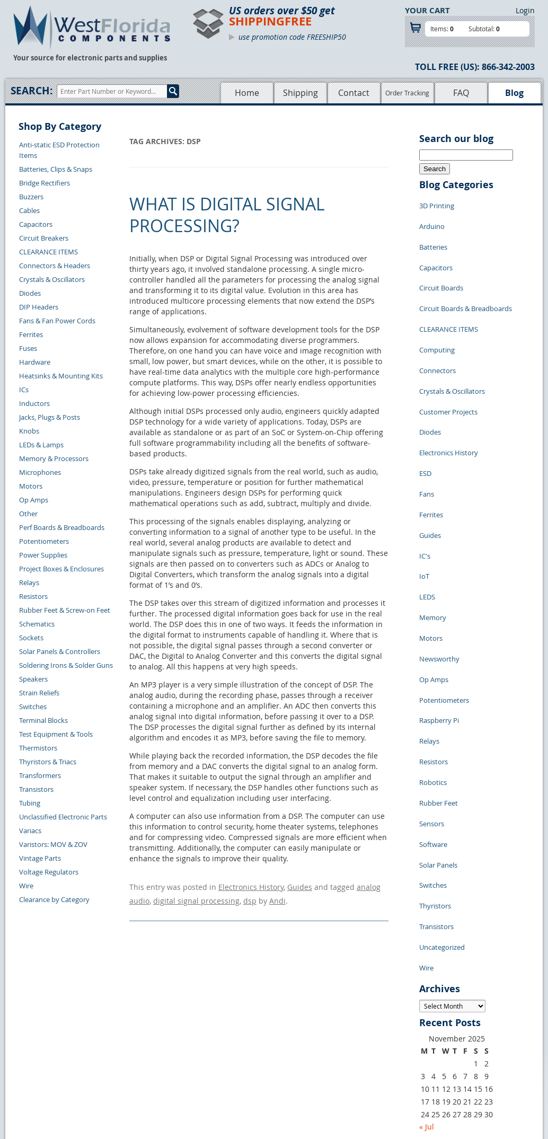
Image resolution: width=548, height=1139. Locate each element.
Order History (129, 1048)
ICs (24, 389)
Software (433, 696)
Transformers (40, 775)
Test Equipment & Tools (56, 734)
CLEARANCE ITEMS (48, 252)
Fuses (28, 348)
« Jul (426, 948)
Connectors (437, 330)
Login (525, 10)
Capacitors (35, 224)
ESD (425, 410)
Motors (30, 486)
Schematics (37, 624)
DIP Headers (38, 307)
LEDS (427, 505)
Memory (432, 521)
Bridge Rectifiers (44, 183)
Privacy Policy (295, 1023)
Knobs (29, 431)
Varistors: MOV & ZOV (53, 844)
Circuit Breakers (43, 238)
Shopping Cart (228, 1023)
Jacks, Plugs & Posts (49, 417)
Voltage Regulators (48, 872)
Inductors (34, 403)
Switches (33, 706)
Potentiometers (44, 541)
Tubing (29, 803)
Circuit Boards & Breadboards (465, 283)
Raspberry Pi (439, 601)
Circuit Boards (441, 267)
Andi (277, 896)
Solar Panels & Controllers (59, 651)
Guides (299, 885)
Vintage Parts (40, 858)
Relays (29, 582)
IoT (424, 490)
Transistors (36, 789)
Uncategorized (442, 776)
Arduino (432, 219)
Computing (437, 315)
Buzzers (31, 196)
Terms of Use (294, 1035)
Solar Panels (438, 712)
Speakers (33, 679)
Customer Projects (448, 362)
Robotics (433, 649)
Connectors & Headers (54, 265)
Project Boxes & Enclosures (61, 568)
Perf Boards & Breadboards (61, 527)
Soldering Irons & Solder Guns (66, 665)
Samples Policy (297, 1011)
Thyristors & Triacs (47, 761)
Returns (119, 1023)
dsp (250, 896)
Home (247, 93)
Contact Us (124, 1011)
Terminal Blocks (43, 720)
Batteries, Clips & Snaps (55, 169)
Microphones (40, 472)
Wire (26, 885)
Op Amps (33, 500)
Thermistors (38, 748)
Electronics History (251, 885)
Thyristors (435, 744)
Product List (225, 1035)
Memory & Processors (54, 458)
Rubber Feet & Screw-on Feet (64, 610)
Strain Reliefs (39, 692)
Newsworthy (439, 553)
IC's (424, 474)
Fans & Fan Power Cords (57, 320)
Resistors (33, 596)
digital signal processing (196, 896)
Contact (353, 93)
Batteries (433, 235)
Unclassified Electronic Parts (63, 817)
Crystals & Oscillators (52, 279)
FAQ (461, 93)
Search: (31, 90)
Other (28, 513)
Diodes (30, 293)
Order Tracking (407, 93)
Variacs (30, 830)
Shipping (300, 93)
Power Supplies (43, 555)
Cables (29, 210)
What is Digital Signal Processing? (227, 214)
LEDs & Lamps (41, 444)
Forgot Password (134, 1072)
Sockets (31, 637)
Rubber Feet (438, 664)
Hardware (34, 362)
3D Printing (436, 203)
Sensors (431, 680)
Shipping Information (140, 1035)
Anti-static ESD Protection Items (59, 150)
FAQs (214, 1048)
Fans (426, 426)
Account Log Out (133, 1060)
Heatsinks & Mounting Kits (61, 376)
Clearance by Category (54, 899)
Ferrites (31, 334)
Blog (514, 93)
